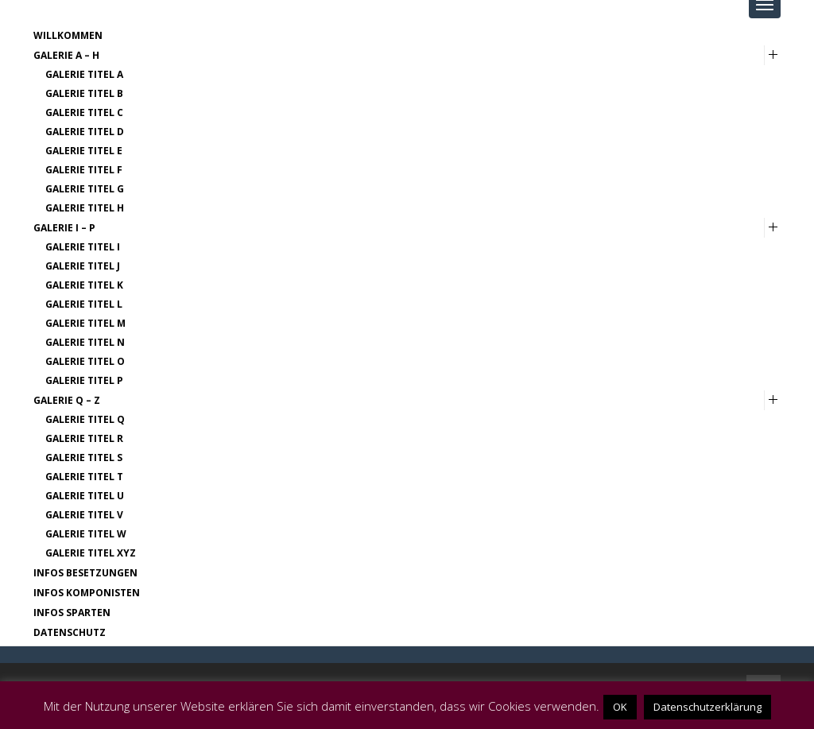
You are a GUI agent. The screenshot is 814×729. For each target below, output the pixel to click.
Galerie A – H (66, 55)
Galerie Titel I (82, 247)
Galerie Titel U (84, 495)
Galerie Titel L (83, 304)
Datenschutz (69, 632)
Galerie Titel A (84, 74)
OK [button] (620, 707)
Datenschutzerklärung (707, 707)
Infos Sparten (71, 612)
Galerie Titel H (84, 208)
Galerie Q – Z (66, 400)
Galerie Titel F (83, 169)
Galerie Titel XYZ (90, 553)
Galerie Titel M (85, 323)
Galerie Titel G (84, 189)
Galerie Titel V (84, 515)
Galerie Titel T (84, 476)
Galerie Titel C (84, 112)
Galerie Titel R (84, 438)
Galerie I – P (64, 228)
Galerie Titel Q (85, 419)
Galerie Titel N (85, 342)
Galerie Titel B (84, 93)
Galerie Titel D (84, 131)
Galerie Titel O (85, 361)
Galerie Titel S (83, 457)
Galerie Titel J (82, 266)
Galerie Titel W (85, 534)
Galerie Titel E (83, 150)
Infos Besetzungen (85, 573)
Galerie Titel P (84, 380)
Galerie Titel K (84, 285)
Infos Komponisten (86, 592)
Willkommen (68, 35)
